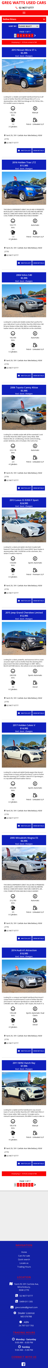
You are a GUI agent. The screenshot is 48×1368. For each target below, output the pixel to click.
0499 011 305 (24, 1301)
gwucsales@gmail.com (24, 1307)
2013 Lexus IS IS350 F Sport (24, 500)
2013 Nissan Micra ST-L (24, 49)
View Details (38, 150)
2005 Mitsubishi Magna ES (24, 837)
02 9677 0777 (26, 7)
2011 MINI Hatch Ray (24, 1062)
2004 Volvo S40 (24, 275)
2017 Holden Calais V (24, 725)
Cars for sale (24, 1255)
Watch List (26, 150)
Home (24, 1252)
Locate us (24, 1263)
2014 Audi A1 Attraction (24, 950)
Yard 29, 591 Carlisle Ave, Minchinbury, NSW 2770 (24, 1286)
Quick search (24, 1259)
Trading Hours (24, 1266)
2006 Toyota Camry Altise (24, 387)
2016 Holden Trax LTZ (24, 162)
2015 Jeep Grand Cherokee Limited (24, 612)
